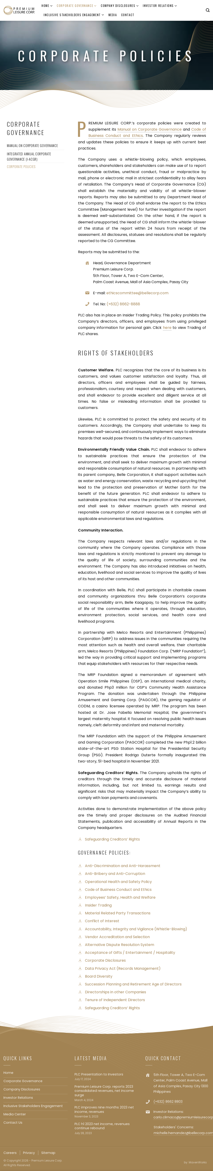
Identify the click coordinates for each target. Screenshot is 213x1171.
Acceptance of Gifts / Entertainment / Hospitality (130, 952)
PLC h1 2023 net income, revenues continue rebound (102, 1126)
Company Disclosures (120, 5)
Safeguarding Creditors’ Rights (112, 839)
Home (47, 5)
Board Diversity (98, 976)
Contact (128, 15)
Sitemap (48, 1152)
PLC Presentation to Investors (99, 1074)
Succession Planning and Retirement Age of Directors (133, 984)
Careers (10, 1152)
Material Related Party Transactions (117, 913)
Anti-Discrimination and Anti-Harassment (122, 865)
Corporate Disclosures (105, 960)
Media (112, 15)
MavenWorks (198, 1162)
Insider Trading (98, 905)
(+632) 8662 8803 (168, 1101)
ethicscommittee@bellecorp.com (137, 293)
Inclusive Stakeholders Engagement (74, 15)
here (167, 327)
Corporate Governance (77, 5)
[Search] (208, 10)
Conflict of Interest (102, 921)
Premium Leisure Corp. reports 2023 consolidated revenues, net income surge (104, 1090)
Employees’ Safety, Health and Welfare (120, 897)
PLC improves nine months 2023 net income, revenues (104, 1109)
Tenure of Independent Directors (115, 1000)
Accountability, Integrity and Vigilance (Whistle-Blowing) (136, 929)
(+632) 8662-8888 (123, 304)
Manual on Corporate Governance (150, 129)
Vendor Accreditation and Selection (117, 937)
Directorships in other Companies (115, 992)
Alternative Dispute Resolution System (119, 944)
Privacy (29, 1152)
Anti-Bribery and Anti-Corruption (115, 873)
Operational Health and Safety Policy (118, 881)
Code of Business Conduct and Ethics (118, 889)
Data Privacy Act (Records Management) (123, 968)
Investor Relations (160, 5)
